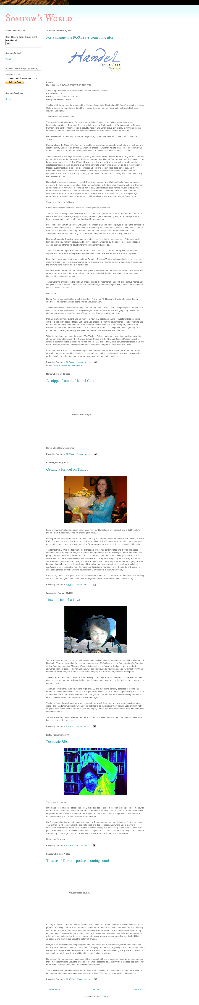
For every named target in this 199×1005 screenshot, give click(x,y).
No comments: (84, 362)
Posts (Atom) (102, 996)
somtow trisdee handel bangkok (67, 365)
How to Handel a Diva (63, 600)
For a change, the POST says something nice (79, 37)
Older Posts (137, 989)
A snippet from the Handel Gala (70, 381)
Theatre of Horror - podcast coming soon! (77, 861)
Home (96, 989)
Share (8, 99)
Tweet (8, 59)
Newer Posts (54, 989)
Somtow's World (38, 18)
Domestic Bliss (57, 742)
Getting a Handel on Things (67, 469)
